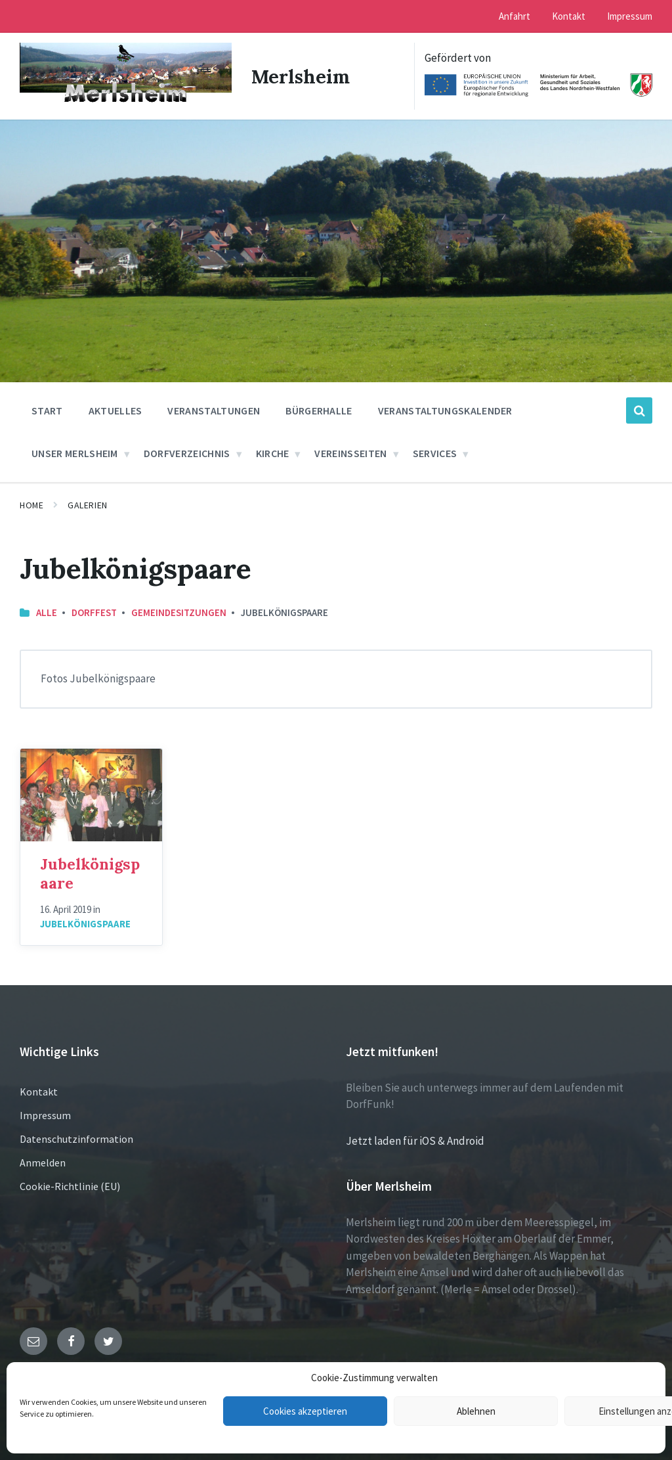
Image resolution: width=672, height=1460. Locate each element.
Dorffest (94, 612)
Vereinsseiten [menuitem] (350, 453)
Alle (46, 612)
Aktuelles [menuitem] (115, 410)
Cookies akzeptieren (305, 1411)
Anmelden (43, 1161)
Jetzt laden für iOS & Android (415, 1140)
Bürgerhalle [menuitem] (318, 410)
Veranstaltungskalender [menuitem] (445, 410)
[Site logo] (125, 102)
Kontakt (39, 1090)
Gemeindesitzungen (178, 612)
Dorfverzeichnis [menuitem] (187, 453)
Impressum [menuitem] (629, 16)
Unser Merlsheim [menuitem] (75, 453)
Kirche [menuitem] (272, 453)
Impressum (45, 1114)
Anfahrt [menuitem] (514, 16)
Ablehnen (476, 1411)
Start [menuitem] (47, 410)
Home (31, 505)
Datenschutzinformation (76, 1138)
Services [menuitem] (435, 453)
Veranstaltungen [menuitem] (213, 410)
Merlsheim (301, 76)
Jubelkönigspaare (90, 872)
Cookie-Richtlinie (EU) (70, 1185)
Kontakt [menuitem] (568, 16)
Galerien (87, 505)
